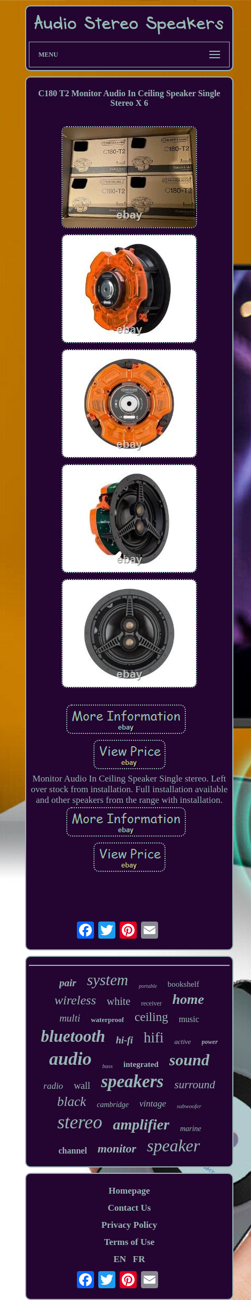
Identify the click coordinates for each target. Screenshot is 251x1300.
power (210, 1042)
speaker (173, 1145)
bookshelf (183, 984)
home (188, 999)
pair (67, 982)
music (189, 1019)
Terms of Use (129, 1242)
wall (82, 1085)
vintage (152, 1103)
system (107, 979)
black (71, 1101)
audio (70, 1059)
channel (73, 1150)
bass (107, 1066)
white (118, 1001)
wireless (75, 1000)
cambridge (113, 1105)
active (183, 1042)
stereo (79, 1122)
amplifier (141, 1124)
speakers (132, 1081)
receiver (151, 1003)
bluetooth (73, 1036)
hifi (154, 1038)
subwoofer (189, 1106)
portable (148, 986)
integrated (141, 1064)
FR (139, 1259)
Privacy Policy (129, 1225)
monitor (117, 1148)
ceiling (151, 1017)
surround (194, 1084)
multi (69, 1018)
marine (190, 1129)
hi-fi (124, 1040)
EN (119, 1259)
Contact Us (129, 1208)
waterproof (107, 1020)
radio (53, 1086)
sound (189, 1060)
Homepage (129, 1191)
